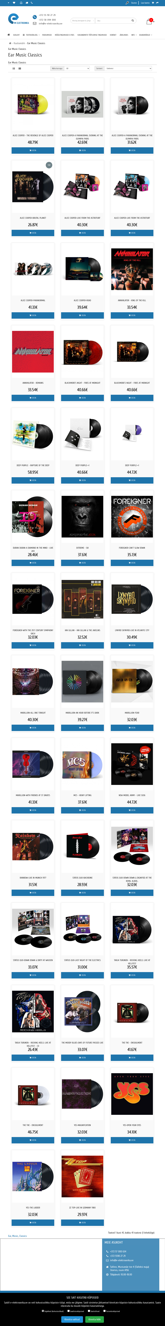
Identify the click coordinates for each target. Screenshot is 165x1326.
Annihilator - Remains (33, 383)
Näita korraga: (57, 68)
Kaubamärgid (145, 35)
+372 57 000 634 (118, 1251)
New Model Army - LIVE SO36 (132, 795)
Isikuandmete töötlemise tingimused (92, 35)
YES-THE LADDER (33, 1207)
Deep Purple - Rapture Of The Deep (33, 465)
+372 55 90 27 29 (47, 15)
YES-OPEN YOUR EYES (132, 1125)
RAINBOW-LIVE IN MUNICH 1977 (33, 877)
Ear (9, 1236)
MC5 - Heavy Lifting (82, 795)
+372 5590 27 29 (117, 1255)
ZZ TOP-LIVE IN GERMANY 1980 (82, 1207)
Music (15, 1236)
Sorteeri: (99, 68)
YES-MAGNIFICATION (82, 1125)
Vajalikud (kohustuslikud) (53, 1311)
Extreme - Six (82, 547)
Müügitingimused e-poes (64, 35)
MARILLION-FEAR (132, 712)
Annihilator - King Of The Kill (132, 300)
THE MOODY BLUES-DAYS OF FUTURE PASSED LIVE (82, 1042)
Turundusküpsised (111, 1311)
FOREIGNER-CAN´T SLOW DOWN (132, 547)
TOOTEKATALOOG (31, 35)
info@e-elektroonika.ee (50, 23)
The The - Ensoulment (132, 1042)
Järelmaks (124, 35)
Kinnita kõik (95, 1319)
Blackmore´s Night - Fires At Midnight (82, 383)
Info (134, 35)
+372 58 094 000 (47, 19)
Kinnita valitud (72, 1319)
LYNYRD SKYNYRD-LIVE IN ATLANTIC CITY (132, 630)
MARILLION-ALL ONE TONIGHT (33, 712)
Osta (33, 150)
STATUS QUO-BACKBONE (82, 877)
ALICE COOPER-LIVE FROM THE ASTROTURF (82, 218)
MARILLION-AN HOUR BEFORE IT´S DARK (82, 712)
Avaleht (16, 35)
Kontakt (113, 35)
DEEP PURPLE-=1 (82, 465)
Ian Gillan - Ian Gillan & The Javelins (82, 630)
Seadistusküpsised (75, 1311)
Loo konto (145, 2)
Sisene (134, 2)
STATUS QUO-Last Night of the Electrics (82, 960)
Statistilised (93, 1311)
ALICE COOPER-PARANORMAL (33, 300)
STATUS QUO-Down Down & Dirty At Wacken (33, 960)
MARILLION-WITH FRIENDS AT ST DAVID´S (33, 795)
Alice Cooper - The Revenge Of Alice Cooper (33, 135)
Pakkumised (47, 35)
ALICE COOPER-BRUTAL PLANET (33, 218)
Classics (23, 1236)
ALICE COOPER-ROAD (82, 300)
